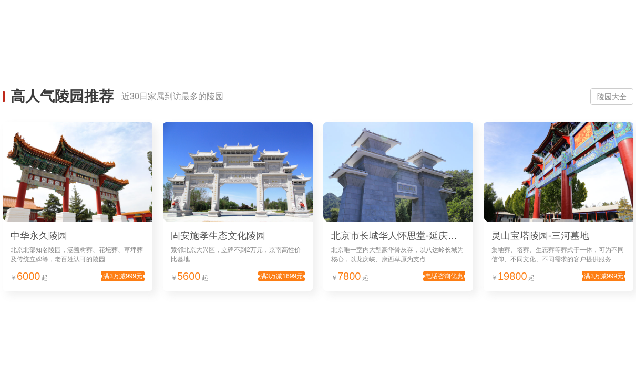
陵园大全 (612, 96)
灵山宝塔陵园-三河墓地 (540, 235)
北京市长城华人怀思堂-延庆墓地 (399, 235)
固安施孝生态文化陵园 (218, 235)
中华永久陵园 (39, 235)
